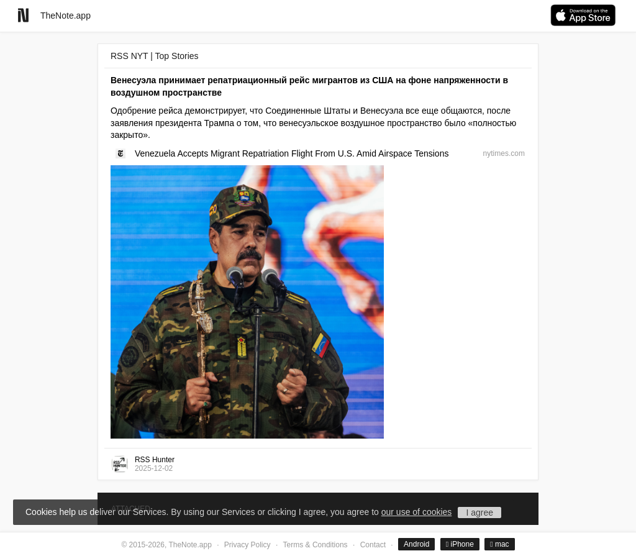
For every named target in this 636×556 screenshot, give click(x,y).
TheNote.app (65, 16)
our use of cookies (416, 512)
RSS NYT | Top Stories (155, 56)
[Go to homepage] (23, 15)
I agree (479, 512)
